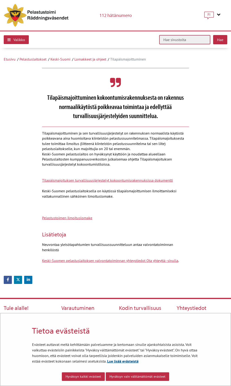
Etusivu (10, 59)
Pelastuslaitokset (33, 59)
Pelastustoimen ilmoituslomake (67, 218)
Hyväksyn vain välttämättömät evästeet (137, 376)
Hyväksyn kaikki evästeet (83, 376)
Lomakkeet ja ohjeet (90, 59)
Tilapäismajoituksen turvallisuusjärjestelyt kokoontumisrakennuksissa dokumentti (107, 180)
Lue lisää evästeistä (123, 361)
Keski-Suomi (60, 59)
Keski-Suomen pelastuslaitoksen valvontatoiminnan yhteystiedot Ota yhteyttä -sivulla (110, 260)
